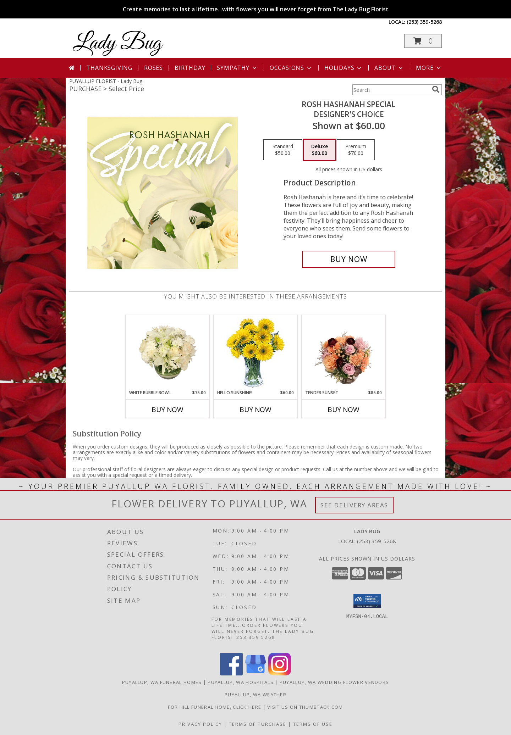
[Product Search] (391, 90)
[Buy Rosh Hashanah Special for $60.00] (348, 259)
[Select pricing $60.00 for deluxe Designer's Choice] (319, 150)
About (389, 68)
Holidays (343, 68)
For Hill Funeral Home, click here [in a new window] (215, 707)
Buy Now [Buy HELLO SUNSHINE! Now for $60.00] (255, 409)
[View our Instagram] (279, 673)
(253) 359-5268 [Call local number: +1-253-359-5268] (424, 21)
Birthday (190, 68)
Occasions (291, 68)
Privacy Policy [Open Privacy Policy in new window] (200, 724)
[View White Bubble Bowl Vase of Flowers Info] (167, 352)
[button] (423, 41)
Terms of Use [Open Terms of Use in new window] (313, 724)
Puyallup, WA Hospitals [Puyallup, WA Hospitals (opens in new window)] (241, 682)
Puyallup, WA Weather (255, 694)
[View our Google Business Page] (255, 673)
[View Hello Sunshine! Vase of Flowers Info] (255, 352)
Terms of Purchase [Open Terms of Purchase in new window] (257, 724)
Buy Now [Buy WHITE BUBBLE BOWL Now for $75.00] (167, 409)
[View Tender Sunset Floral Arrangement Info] (343, 352)
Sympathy (237, 68)
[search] (435, 89)
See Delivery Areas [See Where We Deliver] (354, 505)
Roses (153, 68)
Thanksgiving (109, 68)
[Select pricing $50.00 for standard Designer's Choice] (283, 150)
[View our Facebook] (231, 673)
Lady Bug (117, 43)
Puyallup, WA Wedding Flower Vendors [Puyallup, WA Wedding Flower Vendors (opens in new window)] (334, 682)
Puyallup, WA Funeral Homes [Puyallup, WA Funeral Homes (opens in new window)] (162, 682)
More (429, 68)
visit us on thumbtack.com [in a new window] (305, 707)
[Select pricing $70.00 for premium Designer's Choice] (355, 150)
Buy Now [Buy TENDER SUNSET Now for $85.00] (343, 409)
